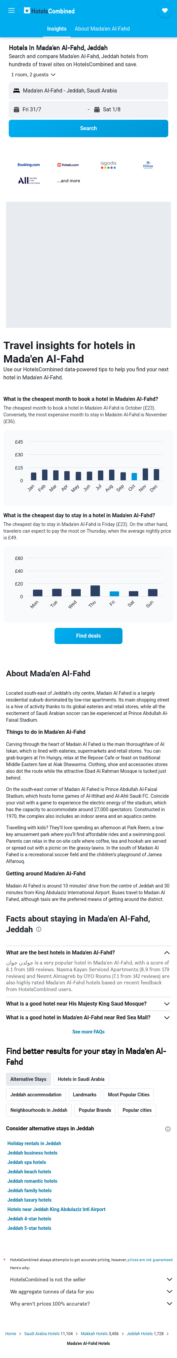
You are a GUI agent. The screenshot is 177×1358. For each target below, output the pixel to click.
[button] (11, 10)
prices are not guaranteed (150, 1259)
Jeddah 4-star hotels (29, 1218)
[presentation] (39, 929)
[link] (88, 636)
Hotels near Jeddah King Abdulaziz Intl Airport (56, 1209)
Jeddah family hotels (29, 1190)
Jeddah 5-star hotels (29, 1228)
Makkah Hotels (94, 1333)
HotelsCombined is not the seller (92, 1279)
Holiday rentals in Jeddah (34, 1143)
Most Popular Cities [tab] (129, 1094)
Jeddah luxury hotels (29, 1200)
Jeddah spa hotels (26, 1162)
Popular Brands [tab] (95, 1110)
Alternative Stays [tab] (28, 1079)
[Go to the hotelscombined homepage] (49, 10)
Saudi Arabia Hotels (42, 1333)
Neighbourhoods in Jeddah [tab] (38, 1110)
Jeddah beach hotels (29, 1171)
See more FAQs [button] (88, 1031)
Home (10, 1333)
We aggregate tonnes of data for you (92, 1291)
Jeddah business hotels (32, 1153)
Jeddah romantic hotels (32, 1181)
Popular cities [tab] (136, 1110)
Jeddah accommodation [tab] (36, 1094)
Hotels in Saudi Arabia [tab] (81, 1079)
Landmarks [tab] (85, 1094)
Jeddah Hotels (140, 1333)
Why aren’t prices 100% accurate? (92, 1303)
